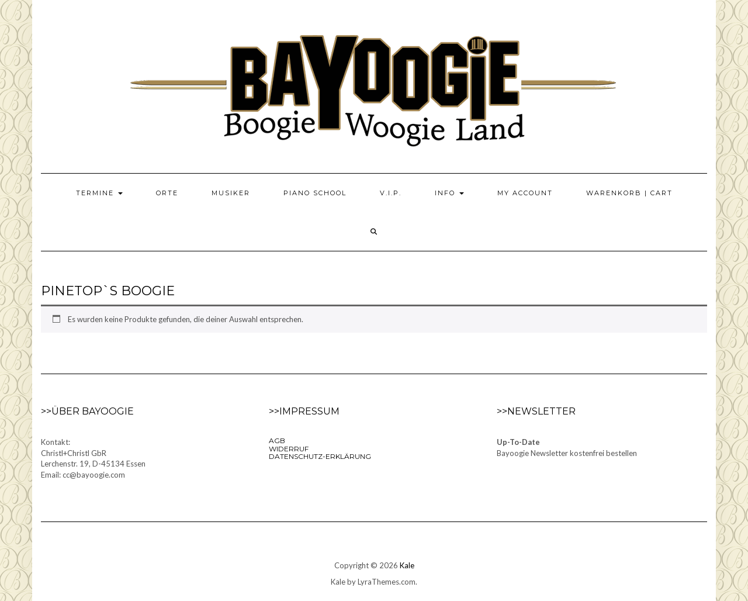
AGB (277, 440)
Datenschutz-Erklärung (320, 456)
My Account (525, 193)
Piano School (315, 193)
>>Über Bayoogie (87, 411)
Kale (407, 565)
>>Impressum (304, 411)
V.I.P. (390, 193)
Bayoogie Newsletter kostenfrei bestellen (567, 453)
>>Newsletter (536, 411)
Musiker (231, 193)
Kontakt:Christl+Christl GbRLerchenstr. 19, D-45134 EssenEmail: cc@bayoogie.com (93, 458)
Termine (99, 193)
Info (449, 193)
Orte (167, 193)
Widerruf (289, 448)
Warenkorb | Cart (629, 193)
